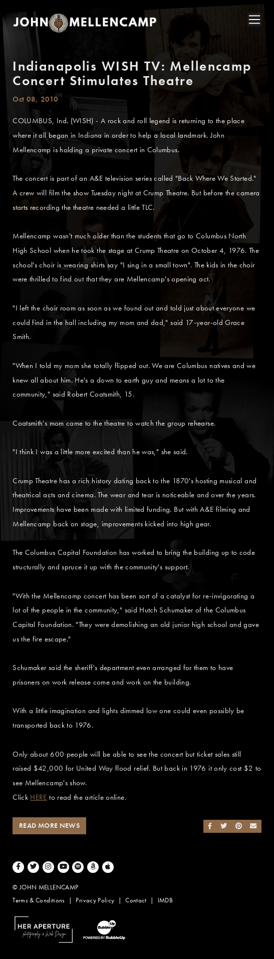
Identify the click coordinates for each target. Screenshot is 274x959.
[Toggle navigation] (254, 20)
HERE (38, 797)
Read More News (49, 825)
